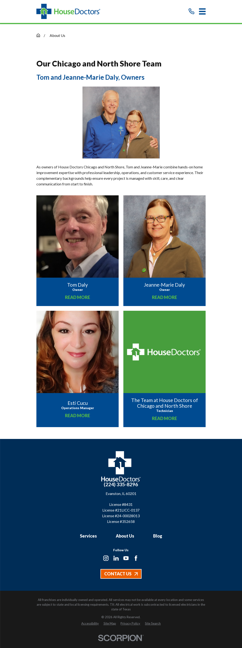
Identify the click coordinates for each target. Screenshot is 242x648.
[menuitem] (90, 623)
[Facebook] (135, 558)
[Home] (68, 11)
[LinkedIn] (116, 558)
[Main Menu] (202, 11)
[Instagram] (105, 558)
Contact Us (121, 573)
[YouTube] (126, 558)
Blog (157, 536)
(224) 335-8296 (121, 484)
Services (88, 536)
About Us (125, 536)
